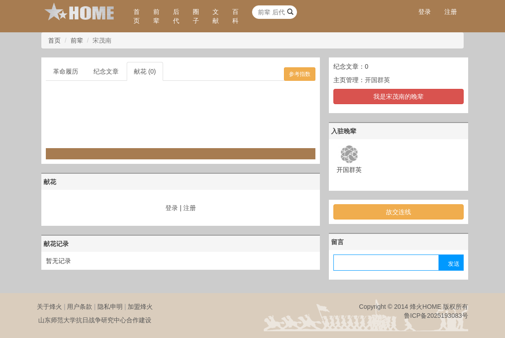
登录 (424, 11)
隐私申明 (110, 306)
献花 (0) (145, 71)
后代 (176, 16)
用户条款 (79, 306)
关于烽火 (49, 306)
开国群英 (377, 79)
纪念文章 (106, 71)
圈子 (196, 16)
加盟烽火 (140, 306)
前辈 (156, 16)
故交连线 (398, 211)
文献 (216, 16)
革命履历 (65, 71)
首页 (136, 16)
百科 (235, 16)
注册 (450, 11)
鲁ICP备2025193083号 (436, 315)
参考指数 (299, 74)
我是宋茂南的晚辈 (398, 96)
